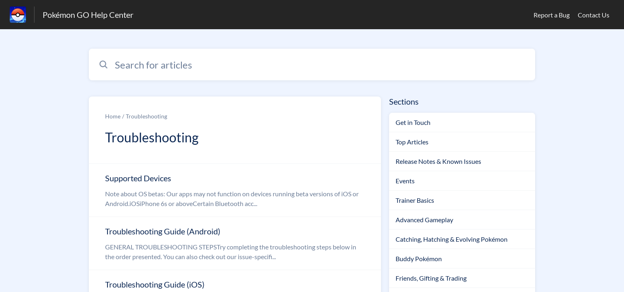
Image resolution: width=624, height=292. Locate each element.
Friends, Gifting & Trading (431, 278)
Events (405, 181)
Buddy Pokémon (419, 258)
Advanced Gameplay (424, 219)
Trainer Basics (415, 200)
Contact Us (593, 15)
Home (112, 116)
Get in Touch (413, 122)
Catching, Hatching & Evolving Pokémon (452, 239)
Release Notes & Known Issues (438, 161)
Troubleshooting (146, 116)
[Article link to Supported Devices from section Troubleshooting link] (235, 190)
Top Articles (412, 142)
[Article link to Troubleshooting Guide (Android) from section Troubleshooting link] (235, 243)
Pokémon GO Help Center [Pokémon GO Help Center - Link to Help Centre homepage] (88, 14)
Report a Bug (552, 15)
